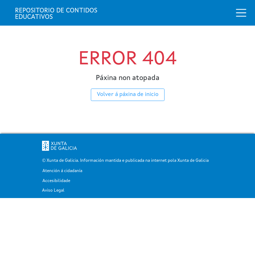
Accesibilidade (56, 181)
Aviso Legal (53, 191)
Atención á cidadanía (62, 171)
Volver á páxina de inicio (127, 94)
